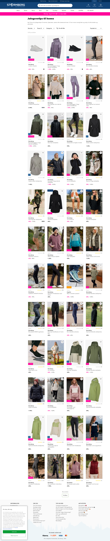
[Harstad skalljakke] (55, 206)
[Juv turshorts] (75, 206)
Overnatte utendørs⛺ (85, 509)
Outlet (72, 10)
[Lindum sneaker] (36, 53)
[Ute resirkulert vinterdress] (55, 471)
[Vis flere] (65, 495)
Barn (40, 10)
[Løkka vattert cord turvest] (94, 243)
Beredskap (59, 520)
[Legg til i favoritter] (43, 37)
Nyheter (64, 10)
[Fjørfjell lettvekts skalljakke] (94, 357)
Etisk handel (36, 510)
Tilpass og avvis (14, 535)
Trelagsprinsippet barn (62, 505)
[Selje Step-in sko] (36, 357)
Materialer (36, 517)
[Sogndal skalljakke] (94, 206)
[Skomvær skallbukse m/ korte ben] (55, 319)
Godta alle (14, 531)
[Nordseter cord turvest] (94, 471)
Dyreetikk (35, 512)
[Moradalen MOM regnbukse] (36, 319)
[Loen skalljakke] (75, 243)
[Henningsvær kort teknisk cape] (55, 92)
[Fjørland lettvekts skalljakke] (94, 395)
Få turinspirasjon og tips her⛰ (87, 507)
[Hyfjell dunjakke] (36, 395)
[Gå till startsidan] (16, 5)
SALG (18, 10)
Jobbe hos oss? (37, 522)
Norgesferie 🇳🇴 (83, 505)
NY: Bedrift (90, 10)
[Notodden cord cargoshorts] (94, 433)
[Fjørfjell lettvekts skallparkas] (94, 281)
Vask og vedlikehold (61, 514)
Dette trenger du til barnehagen (64, 509)
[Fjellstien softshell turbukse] (36, 281)
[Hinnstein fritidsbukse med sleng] (55, 281)
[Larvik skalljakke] (75, 169)
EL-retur (58, 515)
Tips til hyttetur (83, 515)
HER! (65, 14)
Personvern (36, 519)
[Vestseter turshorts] (36, 243)
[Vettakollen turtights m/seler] (75, 130)
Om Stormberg (37, 505)
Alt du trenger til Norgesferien (64, 507)
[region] (14, 523)
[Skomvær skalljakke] (55, 130)
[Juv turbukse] (55, 357)
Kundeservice (14, 505)
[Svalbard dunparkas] (36, 92)
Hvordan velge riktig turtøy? (63, 512)
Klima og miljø (37, 509)
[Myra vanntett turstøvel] (75, 281)
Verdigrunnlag (37, 507)
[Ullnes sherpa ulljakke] (55, 243)
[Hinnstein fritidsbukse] (36, 471)
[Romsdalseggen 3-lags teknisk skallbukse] (75, 92)
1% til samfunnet (37, 514)
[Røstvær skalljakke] (75, 357)
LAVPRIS (81, 10)
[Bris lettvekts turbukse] (94, 53)
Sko (47, 10)
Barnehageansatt (83, 514)
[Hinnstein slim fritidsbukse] (75, 433)
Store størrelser (60, 517)
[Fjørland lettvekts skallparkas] (94, 319)
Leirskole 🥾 (82, 512)
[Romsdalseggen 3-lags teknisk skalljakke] (55, 53)
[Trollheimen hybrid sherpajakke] (55, 433)
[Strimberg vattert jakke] (75, 471)
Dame (25, 10)
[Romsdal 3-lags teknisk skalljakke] (55, 169)
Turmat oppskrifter (61, 519)
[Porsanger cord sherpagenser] (75, 395)
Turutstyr (55, 10)
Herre (33, 10)
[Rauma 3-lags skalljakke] (94, 169)
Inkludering (36, 515)
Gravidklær (59, 510)
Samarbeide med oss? (39, 520)
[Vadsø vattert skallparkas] (94, 130)
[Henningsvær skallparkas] (36, 206)
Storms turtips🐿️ (83, 510)
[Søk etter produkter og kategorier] (55, 5)
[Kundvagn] (100, 5)
